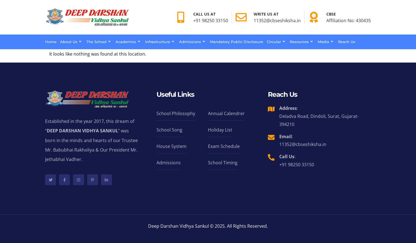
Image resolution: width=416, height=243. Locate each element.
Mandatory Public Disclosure (236, 41)
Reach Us (346, 41)
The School (99, 41)
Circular (276, 41)
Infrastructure (160, 41)
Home (51, 41)
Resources (302, 41)
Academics (128, 41)
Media (326, 41)
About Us (71, 41)
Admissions (192, 41)
